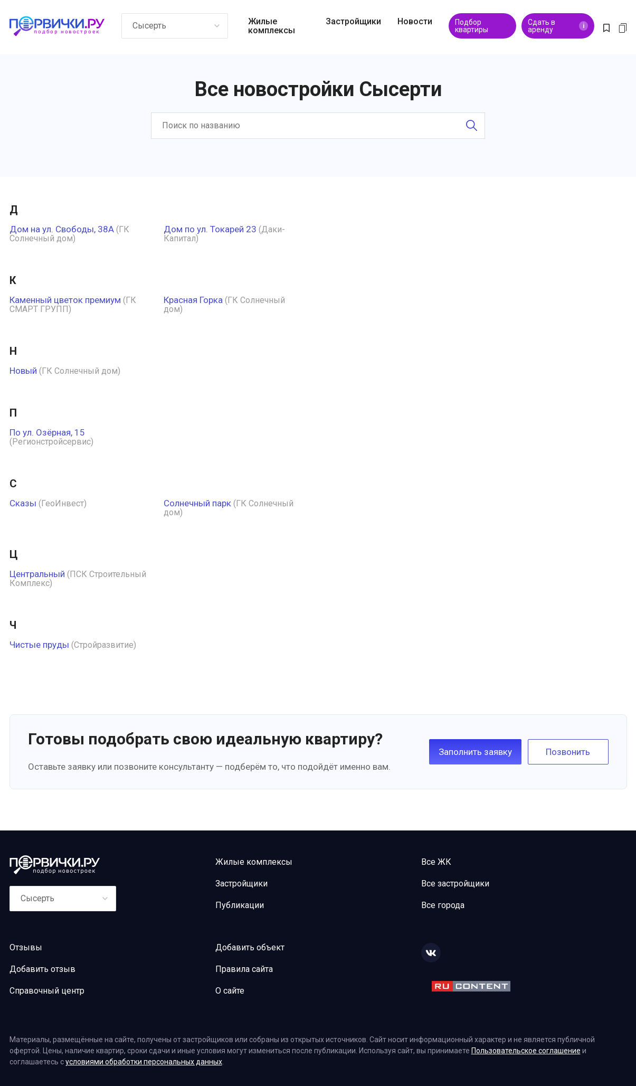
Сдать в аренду (557, 26)
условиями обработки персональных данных (143, 1061)
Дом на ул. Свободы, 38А (62, 229)
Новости (414, 21)
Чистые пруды (39, 644)
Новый (23, 370)
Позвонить (568, 752)
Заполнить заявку (475, 752)
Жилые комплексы (271, 25)
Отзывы (26, 947)
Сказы (23, 503)
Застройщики (353, 21)
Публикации (239, 905)
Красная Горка (193, 300)
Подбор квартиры (471, 26)
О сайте (229, 991)
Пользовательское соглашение (526, 1050)
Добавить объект (249, 947)
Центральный (37, 574)
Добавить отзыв (42, 969)
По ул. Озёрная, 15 (47, 432)
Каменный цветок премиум (65, 300)
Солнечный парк (197, 503)
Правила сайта (244, 969)
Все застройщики (455, 884)
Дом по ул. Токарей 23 (210, 229)
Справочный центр (47, 991)
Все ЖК (436, 862)
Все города (442, 905)
